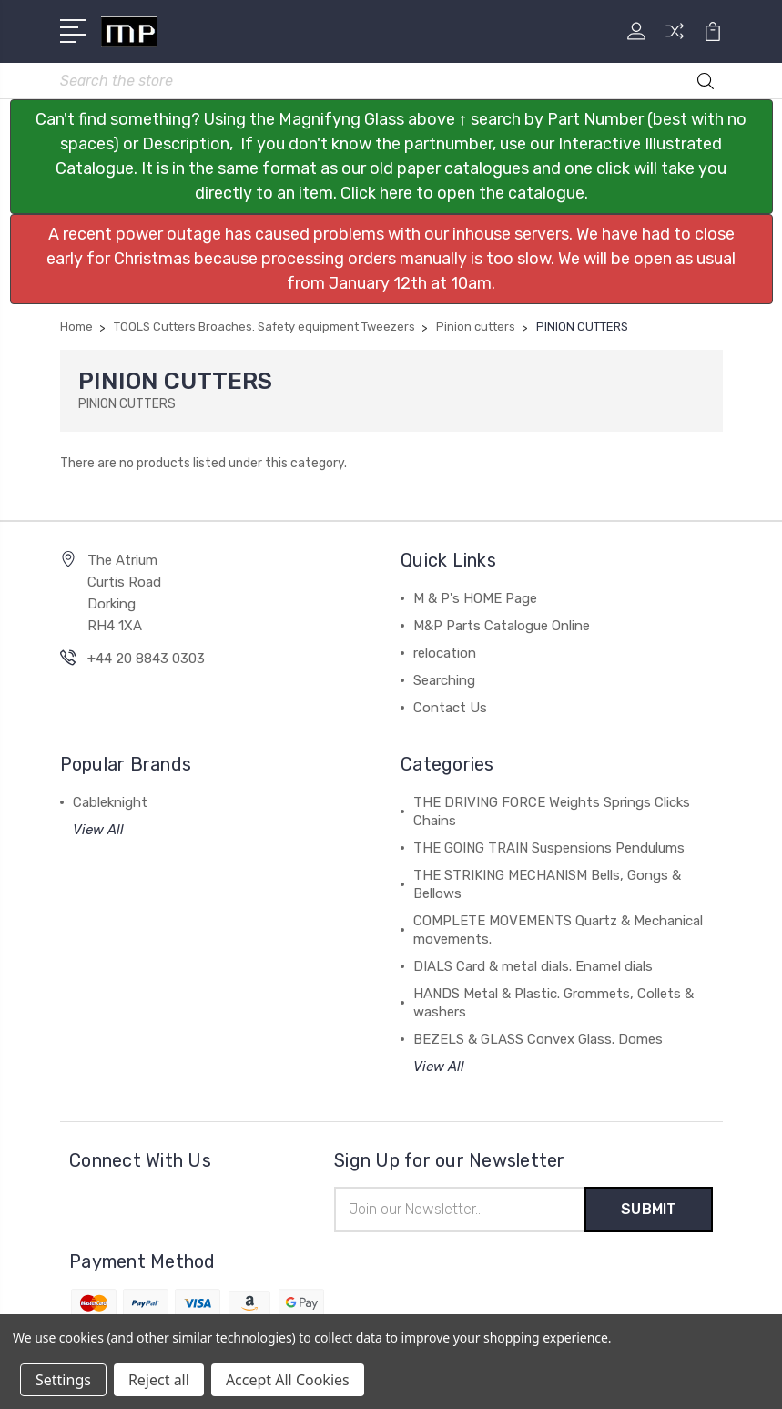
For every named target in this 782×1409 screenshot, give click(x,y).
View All (98, 830)
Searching (444, 680)
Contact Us (450, 707)
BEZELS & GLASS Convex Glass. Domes (538, 1039)
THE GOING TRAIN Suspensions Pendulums (549, 848)
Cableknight (110, 802)
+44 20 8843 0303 (146, 658)
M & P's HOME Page (475, 598)
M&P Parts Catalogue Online (501, 626)
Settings (63, 1380)
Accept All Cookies (288, 1380)
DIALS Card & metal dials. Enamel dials (533, 966)
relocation (444, 653)
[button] (391, 156)
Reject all (158, 1380)
